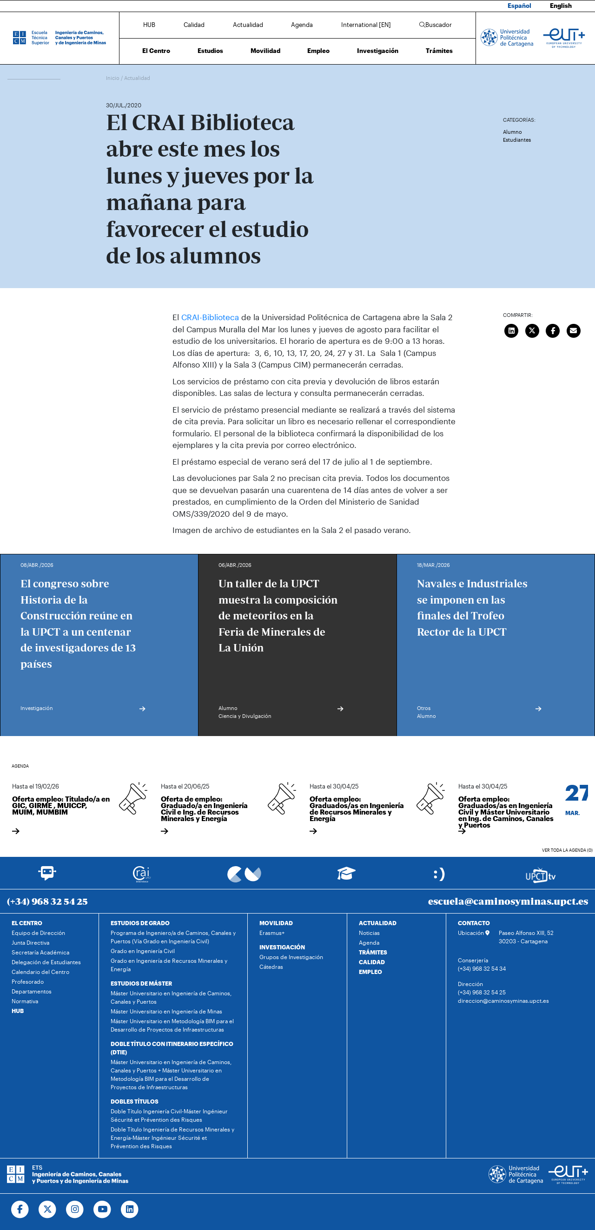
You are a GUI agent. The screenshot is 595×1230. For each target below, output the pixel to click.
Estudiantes (517, 140)
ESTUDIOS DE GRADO (140, 923)
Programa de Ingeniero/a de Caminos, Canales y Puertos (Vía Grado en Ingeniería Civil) (173, 936)
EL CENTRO (27, 923)
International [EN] (366, 24)
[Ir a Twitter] (47, 1209)
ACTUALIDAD (378, 923)
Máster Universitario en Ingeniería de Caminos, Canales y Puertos (171, 997)
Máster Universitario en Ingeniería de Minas (166, 1011)
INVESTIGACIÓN (282, 947)
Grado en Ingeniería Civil (143, 950)
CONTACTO (474, 923)
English (561, 5)
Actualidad (248, 24)
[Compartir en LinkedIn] (512, 329)
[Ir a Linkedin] (130, 1209)
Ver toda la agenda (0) (567, 850)
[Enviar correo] (573, 329)
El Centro (156, 50)
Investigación (377, 50)
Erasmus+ (271, 932)
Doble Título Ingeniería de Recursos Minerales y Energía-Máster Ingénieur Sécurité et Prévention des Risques (172, 1137)
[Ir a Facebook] (20, 1209)
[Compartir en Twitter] (532, 329)
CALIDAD (372, 962)
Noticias (369, 932)
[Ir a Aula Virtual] (346, 877)
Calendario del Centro (40, 971)
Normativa (25, 1001)
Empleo (318, 50)
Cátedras (271, 966)
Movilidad (265, 50)
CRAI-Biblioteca (209, 317)
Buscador (435, 24)
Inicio (113, 78)
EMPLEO (370, 971)
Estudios (210, 50)
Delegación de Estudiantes (46, 962)
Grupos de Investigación (291, 957)
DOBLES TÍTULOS (135, 1101)
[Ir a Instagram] (75, 1209)
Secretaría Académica (40, 952)
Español (519, 5)
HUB (149, 24)
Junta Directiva (30, 942)
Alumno (512, 132)
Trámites (439, 50)
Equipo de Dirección (38, 932)
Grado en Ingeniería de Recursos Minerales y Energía (169, 964)
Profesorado (28, 981)
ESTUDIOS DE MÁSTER (141, 983)
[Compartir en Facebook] (553, 329)
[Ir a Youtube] (102, 1209)
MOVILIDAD (276, 923)
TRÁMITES (373, 952)
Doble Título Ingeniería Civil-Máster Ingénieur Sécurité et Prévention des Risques (169, 1115)
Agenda (302, 24)
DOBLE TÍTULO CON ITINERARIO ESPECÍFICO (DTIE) (172, 1047)
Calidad (194, 24)
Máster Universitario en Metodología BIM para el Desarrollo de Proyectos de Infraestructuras (172, 1025)
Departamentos (32, 991)
